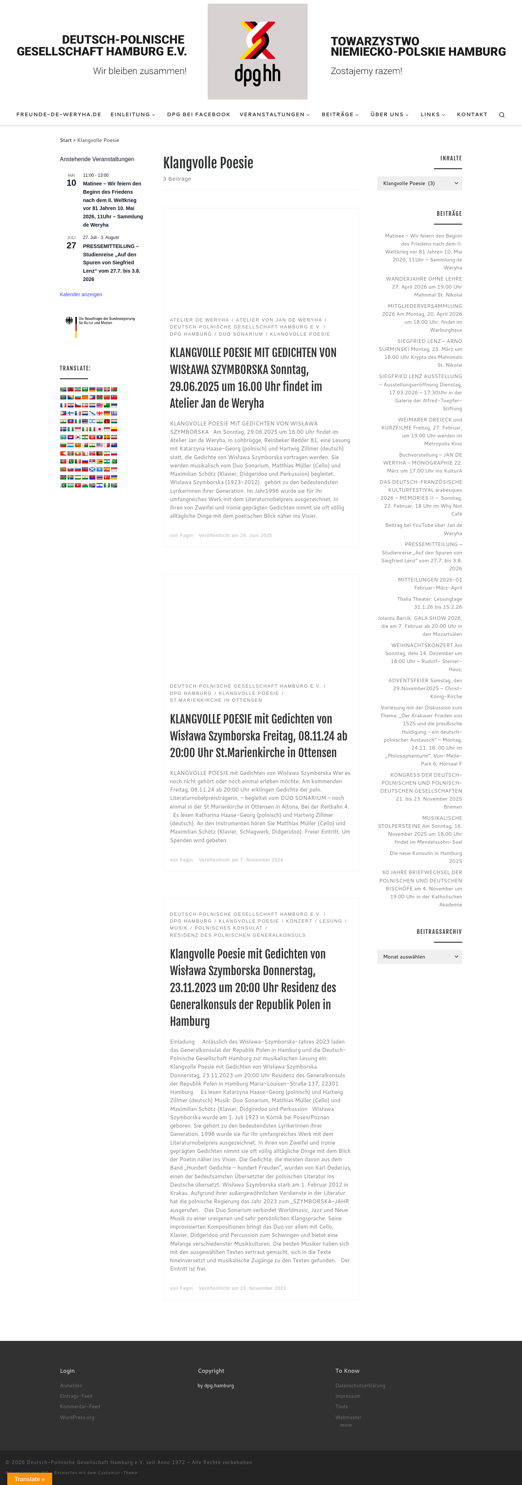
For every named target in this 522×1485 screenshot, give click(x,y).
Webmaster (348, 1417)
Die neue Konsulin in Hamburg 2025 (426, 857)
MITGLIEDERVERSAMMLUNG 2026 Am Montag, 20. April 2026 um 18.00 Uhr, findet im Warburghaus (422, 318)
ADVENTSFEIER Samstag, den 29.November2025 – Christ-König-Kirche (425, 688)
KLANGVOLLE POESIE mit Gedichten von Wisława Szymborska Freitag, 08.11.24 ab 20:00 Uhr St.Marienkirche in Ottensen (259, 736)
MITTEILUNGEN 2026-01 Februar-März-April (430, 583)
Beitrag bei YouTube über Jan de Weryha (423, 529)
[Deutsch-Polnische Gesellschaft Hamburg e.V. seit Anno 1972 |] (261, 51)
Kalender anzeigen (81, 294)
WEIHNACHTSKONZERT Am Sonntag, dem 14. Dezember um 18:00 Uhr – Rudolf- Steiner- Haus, (423, 657)
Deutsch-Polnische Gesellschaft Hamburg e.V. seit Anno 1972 (106, 1462)
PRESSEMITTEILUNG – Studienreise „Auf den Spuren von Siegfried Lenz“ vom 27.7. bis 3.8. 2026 (111, 262)
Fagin (186, 535)
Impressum (347, 1395)
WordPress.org (77, 1417)
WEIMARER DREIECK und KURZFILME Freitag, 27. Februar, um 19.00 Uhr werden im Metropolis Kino (421, 431)
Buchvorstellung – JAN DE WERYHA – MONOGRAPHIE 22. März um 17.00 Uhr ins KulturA (422, 462)
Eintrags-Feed (76, 1395)
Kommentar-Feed (80, 1406)
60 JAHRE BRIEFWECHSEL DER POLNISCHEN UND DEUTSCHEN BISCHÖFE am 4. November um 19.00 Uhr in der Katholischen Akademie (420, 888)
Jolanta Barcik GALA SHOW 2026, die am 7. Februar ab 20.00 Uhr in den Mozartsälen (419, 626)
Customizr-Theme (118, 1473)
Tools (341, 1406)
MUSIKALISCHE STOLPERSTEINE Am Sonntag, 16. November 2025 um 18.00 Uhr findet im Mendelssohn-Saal (420, 830)
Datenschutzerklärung (360, 1385)
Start (66, 140)
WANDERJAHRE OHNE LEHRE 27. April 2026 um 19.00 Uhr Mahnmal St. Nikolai (424, 286)
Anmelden (71, 1385)
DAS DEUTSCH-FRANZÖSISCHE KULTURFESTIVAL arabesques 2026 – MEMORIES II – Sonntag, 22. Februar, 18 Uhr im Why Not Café (421, 497)
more (346, 1424)
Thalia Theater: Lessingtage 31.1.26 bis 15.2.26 (429, 603)
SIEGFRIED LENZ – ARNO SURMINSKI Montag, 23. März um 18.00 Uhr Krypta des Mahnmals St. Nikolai (420, 353)
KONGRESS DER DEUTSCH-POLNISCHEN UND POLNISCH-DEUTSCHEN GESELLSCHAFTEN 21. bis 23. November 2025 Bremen (421, 790)
